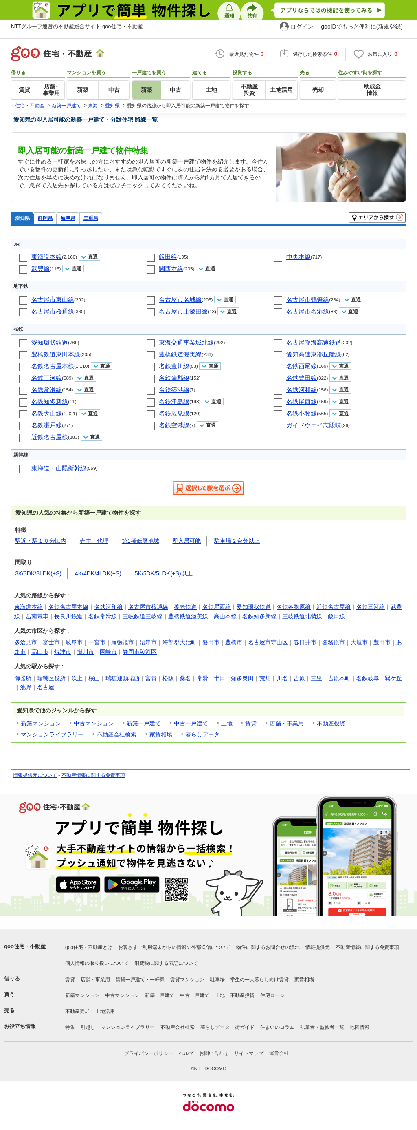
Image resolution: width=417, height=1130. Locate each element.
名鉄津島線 (174, 401)
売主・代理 (94, 540)
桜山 (94, 678)
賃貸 (251, 723)
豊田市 (382, 642)
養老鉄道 (185, 607)
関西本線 (171, 268)
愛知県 (22, 218)
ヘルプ (186, 1053)
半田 (219, 678)
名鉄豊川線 (174, 366)
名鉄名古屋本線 (52, 366)
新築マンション (41, 723)
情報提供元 (317, 947)
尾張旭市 (122, 642)
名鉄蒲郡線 (174, 377)
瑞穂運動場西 (122, 678)
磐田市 (210, 642)
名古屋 (45, 687)
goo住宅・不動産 (25, 946)
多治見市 (25, 642)
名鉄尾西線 (301, 401)
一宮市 (96, 642)
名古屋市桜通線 (52, 311)
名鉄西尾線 (301, 366)
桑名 (185, 678)
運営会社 (279, 1053)
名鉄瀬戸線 (46, 425)
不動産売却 (77, 1011)
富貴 (151, 678)
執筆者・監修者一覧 (322, 1027)
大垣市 (359, 642)
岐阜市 (74, 642)
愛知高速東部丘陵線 (313, 354)
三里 (316, 678)
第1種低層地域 (140, 540)
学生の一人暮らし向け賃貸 (259, 979)
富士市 (51, 642)
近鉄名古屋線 (49, 436)
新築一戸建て (144, 723)
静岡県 (45, 218)
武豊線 (40, 268)
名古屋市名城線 (180, 299)
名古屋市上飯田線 (183, 311)
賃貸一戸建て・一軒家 (140, 979)
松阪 (168, 678)
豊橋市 (233, 642)
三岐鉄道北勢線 (302, 616)
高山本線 (225, 616)
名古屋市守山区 (268, 642)
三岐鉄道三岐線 (142, 616)
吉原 (299, 678)
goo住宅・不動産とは (88, 947)
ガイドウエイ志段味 (313, 425)
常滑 (202, 678)
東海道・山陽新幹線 (58, 467)
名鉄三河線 (46, 377)
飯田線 (168, 256)
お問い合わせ (213, 1053)
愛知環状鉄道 (49, 342)
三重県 (90, 218)
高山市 (39, 651)
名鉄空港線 (174, 425)
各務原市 (333, 642)
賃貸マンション (187, 979)
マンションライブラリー (52, 734)
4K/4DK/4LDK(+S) (98, 573)
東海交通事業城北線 (186, 342)
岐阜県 (68, 218)
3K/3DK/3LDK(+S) (38, 573)
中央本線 (298, 256)
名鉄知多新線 (49, 401)
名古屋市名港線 (307, 311)
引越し (88, 1027)
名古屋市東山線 (52, 299)
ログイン (301, 26)
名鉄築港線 (174, 389)
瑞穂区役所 (51, 678)
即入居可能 (186, 540)
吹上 (77, 678)
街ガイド (245, 1027)
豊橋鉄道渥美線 (180, 354)
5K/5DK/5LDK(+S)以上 (164, 573)
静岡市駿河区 (140, 651)
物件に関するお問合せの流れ (268, 947)
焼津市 (62, 651)
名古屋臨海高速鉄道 (313, 342)
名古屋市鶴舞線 (307, 299)
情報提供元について (35, 775)
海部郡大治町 (179, 642)
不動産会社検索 (116, 734)
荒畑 (265, 678)
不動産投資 (331, 723)
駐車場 (217, 979)
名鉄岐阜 (367, 678)
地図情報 (359, 1027)
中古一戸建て (191, 723)
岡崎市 (108, 651)
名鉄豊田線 (301, 377)
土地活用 (105, 1011)
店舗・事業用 (287, 723)
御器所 (22, 678)
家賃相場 (160, 734)
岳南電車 (37, 616)
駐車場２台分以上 (237, 540)
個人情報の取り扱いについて (97, 963)
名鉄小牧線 (301, 413)
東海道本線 (46, 256)
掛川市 (85, 651)
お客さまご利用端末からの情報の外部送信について (174, 947)
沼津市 (148, 642)
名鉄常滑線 (46, 389)
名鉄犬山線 (46, 413)
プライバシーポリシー (148, 1053)
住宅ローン (272, 995)
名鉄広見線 (174, 413)
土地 (227, 723)
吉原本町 (339, 678)
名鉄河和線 (301, 389)
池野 (25, 687)
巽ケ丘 (393, 678)
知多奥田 (242, 678)
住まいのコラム (277, 1027)
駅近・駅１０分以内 (40, 540)
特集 (70, 1027)
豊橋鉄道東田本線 (55, 354)
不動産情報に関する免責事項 (93, 775)
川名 (282, 678)
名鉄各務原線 (294, 607)
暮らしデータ (202, 734)
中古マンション (94, 723)
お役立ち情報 (20, 1026)
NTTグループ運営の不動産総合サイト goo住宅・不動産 (77, 26)
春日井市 (305, 642)
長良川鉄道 (68, 616)
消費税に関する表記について (166, 963)
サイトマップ (248, 1053)
